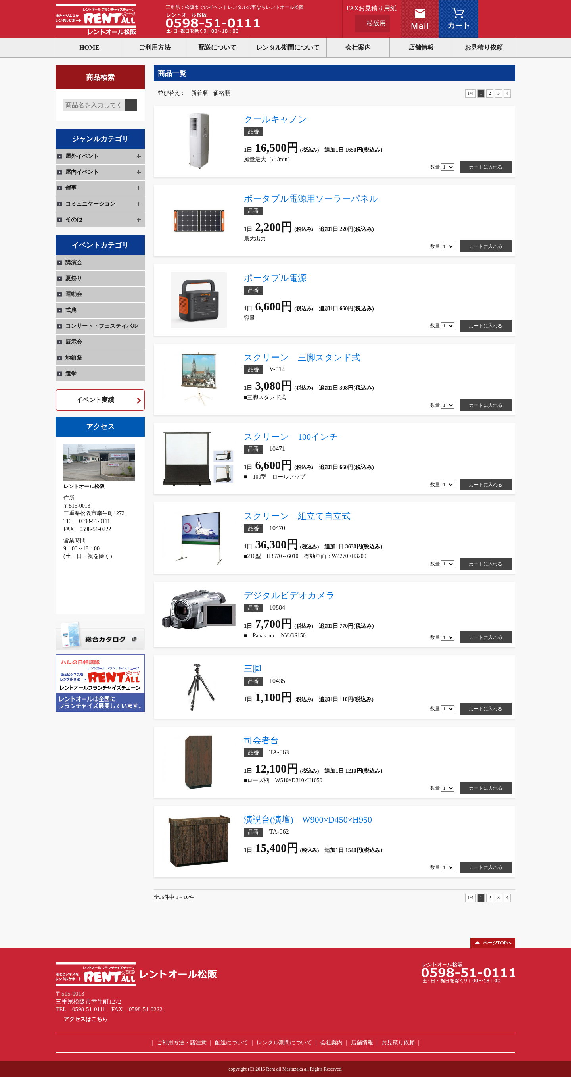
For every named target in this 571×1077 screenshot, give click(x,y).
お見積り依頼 (484, 47)
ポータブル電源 (275, 278)
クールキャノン (275, 119)
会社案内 (358, 47)
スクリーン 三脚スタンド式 (302, 357)
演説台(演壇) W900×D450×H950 (308, 820)
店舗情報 (421, 47)
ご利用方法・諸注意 (182, 1043)
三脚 (252, 669)
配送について (217, 47)
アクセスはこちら (85, 1019)
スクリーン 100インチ (291, 437)
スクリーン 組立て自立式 (297, 516)
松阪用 (376, 23)
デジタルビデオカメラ (289, 595)
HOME (89, 47)
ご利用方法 (155, 47)
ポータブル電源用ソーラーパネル (311, 199)
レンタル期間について (288, 47)
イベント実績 (95, 399)
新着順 (199, 93)
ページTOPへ (497, 943)
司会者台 (270, 740)
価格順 (221, 93)
